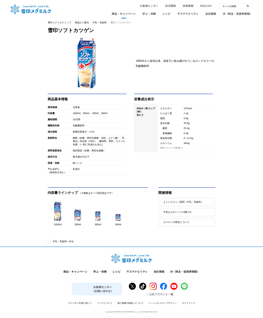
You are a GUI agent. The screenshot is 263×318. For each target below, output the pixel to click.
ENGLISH (206, 6)
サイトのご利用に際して (80, 303)
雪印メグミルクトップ (59, 22)
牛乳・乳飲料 (100, 22)
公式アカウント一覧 (160, 294)
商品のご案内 (82, 22)
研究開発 (170, 6)
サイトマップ (188, 303)
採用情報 (188, 6)
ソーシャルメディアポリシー (163, 303)
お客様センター (149, 6)
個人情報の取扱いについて (130, 303)
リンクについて (104, 303)
